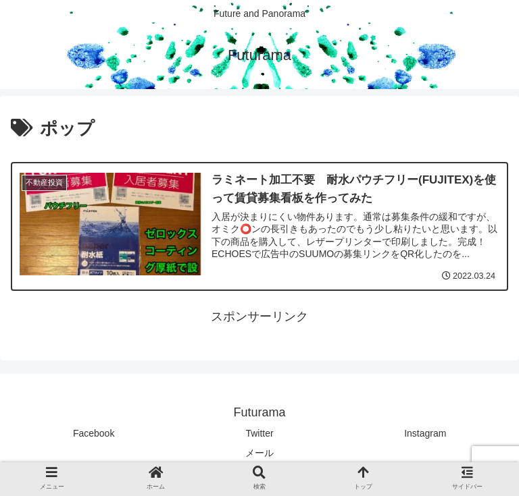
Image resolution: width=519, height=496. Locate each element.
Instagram (425, 433)
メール (259, 452)
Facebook (93, 433)
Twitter (259, 433)
